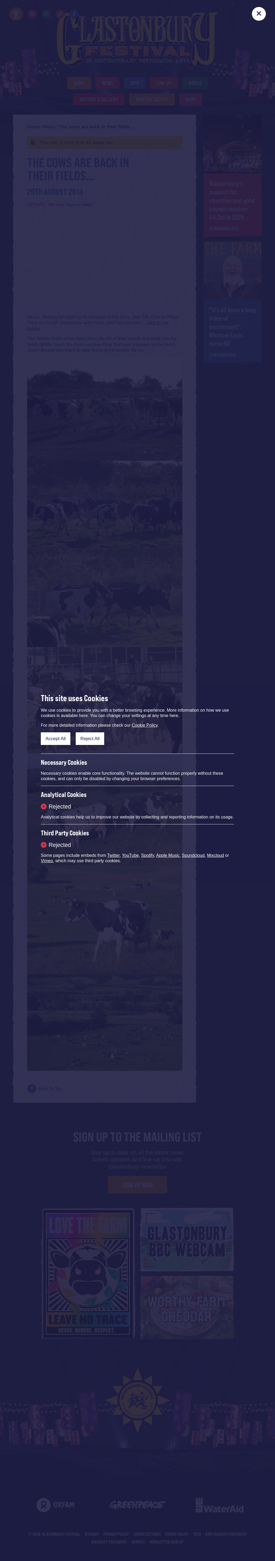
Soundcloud (193, 855)
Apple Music (167, 855)
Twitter (113, 855)
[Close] (259, 14)
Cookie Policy (145, 725)
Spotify (147, 855)
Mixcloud (215, 855)
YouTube (130, 855)
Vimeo (47, 860)
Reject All (90, 738)
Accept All (55, 738)
